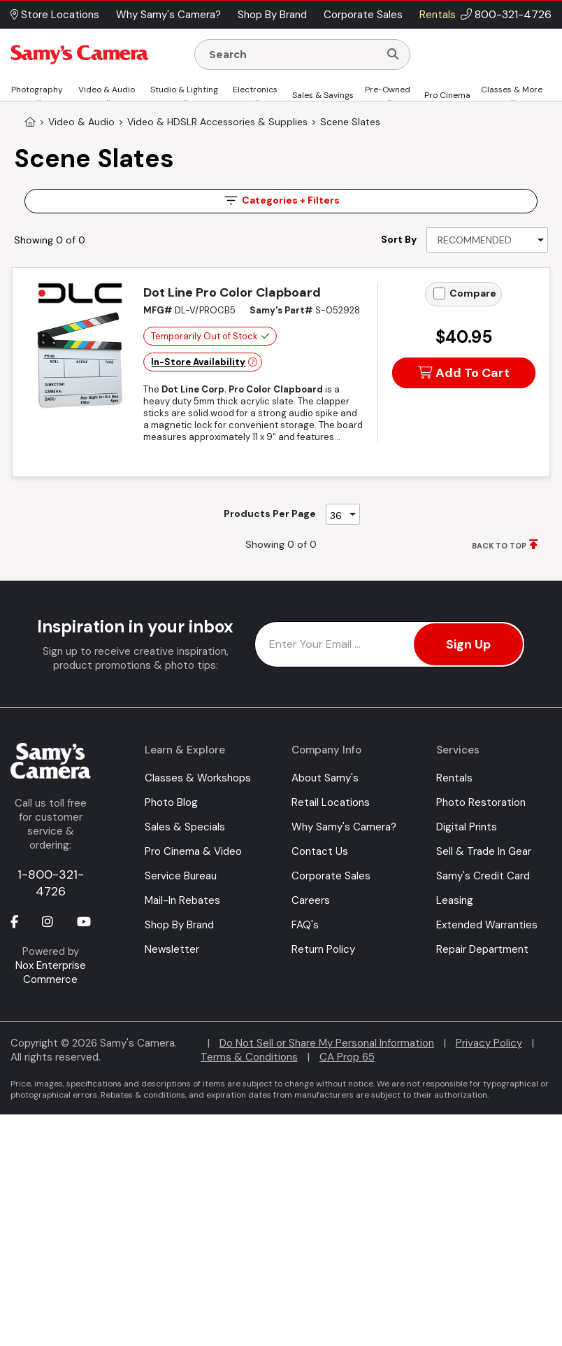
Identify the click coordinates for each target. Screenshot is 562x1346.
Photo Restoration (481, 802)
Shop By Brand (179, 925)
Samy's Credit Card (483, 876)
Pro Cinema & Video (193, 851)
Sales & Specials (185, 827)
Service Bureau (181, 876)
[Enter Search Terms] (293, 54)
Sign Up (468, 644)
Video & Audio (106, 89)
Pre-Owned (387, 89)
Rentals (454, 778)
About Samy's (325, 778)
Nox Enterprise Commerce (50, 972)
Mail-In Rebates (182, 900)
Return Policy (323, 949)
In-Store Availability (198, 362)
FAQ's (305, 925)
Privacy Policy (489, 1043)
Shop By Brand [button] (272, 15)
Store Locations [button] (54, 15)
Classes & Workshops (198, 778)
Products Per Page (270, 513)
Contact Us (319, 851)
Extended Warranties (487, 925)
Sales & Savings (323, 95)
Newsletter (172, 949)
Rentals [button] (437, 15)
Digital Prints (466, 827)
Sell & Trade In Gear (483, 851)
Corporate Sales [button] (363, 15)
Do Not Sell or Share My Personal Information (326, 1043)
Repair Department (482, 949)
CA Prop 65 (347, 1057)
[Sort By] (487, 240)
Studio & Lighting (184, 89)
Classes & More (511, 89)
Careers (310, 900)
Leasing (454, 900)
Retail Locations (330, 802)
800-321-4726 (513, 14)
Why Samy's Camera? (343, 827)
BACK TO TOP (499, 546)
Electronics (255, 89)
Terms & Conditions (249, 1057)
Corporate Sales (330, 876)
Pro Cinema (447, 95)
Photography (37, 89)
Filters (281, 200)
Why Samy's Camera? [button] (168, 15)
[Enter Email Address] (389, 644)
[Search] (393, 54)
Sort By (399, 239)
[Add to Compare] (439, 293)
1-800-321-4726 (50, 883)
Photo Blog (171, 802)
